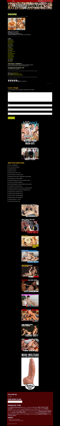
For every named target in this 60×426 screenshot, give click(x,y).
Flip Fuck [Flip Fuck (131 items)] (11, 411)
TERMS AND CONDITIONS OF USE (16, 420)
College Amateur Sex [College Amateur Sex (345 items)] (38, 408)
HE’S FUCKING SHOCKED (14, 167)
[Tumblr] (11, 397)
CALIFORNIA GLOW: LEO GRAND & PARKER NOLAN (19, 189)
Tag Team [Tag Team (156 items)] (22, 414)
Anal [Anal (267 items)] (9, 407)
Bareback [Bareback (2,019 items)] (18, 407)
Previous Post (12, 83)
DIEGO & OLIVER (12, 170)
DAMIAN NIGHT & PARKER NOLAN (16, 191)
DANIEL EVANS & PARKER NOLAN (16, 193)
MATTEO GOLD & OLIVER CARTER (16, 174)
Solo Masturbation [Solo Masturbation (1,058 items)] (40, 413)
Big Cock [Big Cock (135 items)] (26, 407)
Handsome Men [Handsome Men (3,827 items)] (44, 411)
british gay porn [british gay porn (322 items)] (27, 408)
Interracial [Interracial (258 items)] (10, 413)
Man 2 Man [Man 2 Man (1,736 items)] (16, 413)
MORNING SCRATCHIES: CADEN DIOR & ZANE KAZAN (20, 176)
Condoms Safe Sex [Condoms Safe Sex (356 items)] (16, 410)
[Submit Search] (39, 1)
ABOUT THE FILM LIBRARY (14, 419)
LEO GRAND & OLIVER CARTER (15, 186)
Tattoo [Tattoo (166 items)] (25, 414)
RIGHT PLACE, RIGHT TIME (14, 201)
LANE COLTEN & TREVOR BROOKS (16, 195)
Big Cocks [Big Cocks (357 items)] (30, 407)
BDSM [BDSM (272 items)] (23, 407)
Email (9, 107)
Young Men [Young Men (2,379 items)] (12, 415)
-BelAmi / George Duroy (16, 16)
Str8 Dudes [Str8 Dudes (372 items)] (15, 414)
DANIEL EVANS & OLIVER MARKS (15, 197)
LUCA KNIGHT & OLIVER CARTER (15, 178)
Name (9, 103)
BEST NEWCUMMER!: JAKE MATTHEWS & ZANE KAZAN (20, 184)
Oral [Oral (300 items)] (30, 413)
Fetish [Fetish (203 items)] (9, 411)
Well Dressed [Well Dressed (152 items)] (49, 414)
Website (9, 111)
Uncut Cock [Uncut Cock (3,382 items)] (42, 414)
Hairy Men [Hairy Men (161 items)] (27, 411)
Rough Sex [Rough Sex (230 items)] (33, 413)
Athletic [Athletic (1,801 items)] (12, 407)
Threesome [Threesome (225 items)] (32, 414)
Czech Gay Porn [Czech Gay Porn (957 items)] (25, 410)
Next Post (49, 83)
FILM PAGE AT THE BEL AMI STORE (15, 75)
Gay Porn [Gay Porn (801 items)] (16, 411)
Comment (9, 91)
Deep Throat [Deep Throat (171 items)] (43, 410)
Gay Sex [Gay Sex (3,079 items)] (22, 411)
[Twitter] (9, 397)
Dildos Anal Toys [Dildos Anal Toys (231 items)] (48, 410)
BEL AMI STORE (18, 74)
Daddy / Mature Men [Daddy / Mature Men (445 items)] (35, 410)
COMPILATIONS (22, 16)
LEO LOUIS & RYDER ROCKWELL (15, 182)
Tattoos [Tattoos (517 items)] (28, 414)
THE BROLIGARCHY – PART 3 (15, 199)
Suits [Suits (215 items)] (19, 414)
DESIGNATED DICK (13, 168)
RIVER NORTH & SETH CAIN (14, 172)
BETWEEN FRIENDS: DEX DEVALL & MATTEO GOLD (19, 180)
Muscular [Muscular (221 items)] (27, 413)
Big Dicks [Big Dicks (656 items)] (35, 407)
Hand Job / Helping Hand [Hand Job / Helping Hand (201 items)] (33, 411)
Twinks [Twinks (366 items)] (35, 414)
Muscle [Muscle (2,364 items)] (22, 413)
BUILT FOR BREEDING (13, 165)
